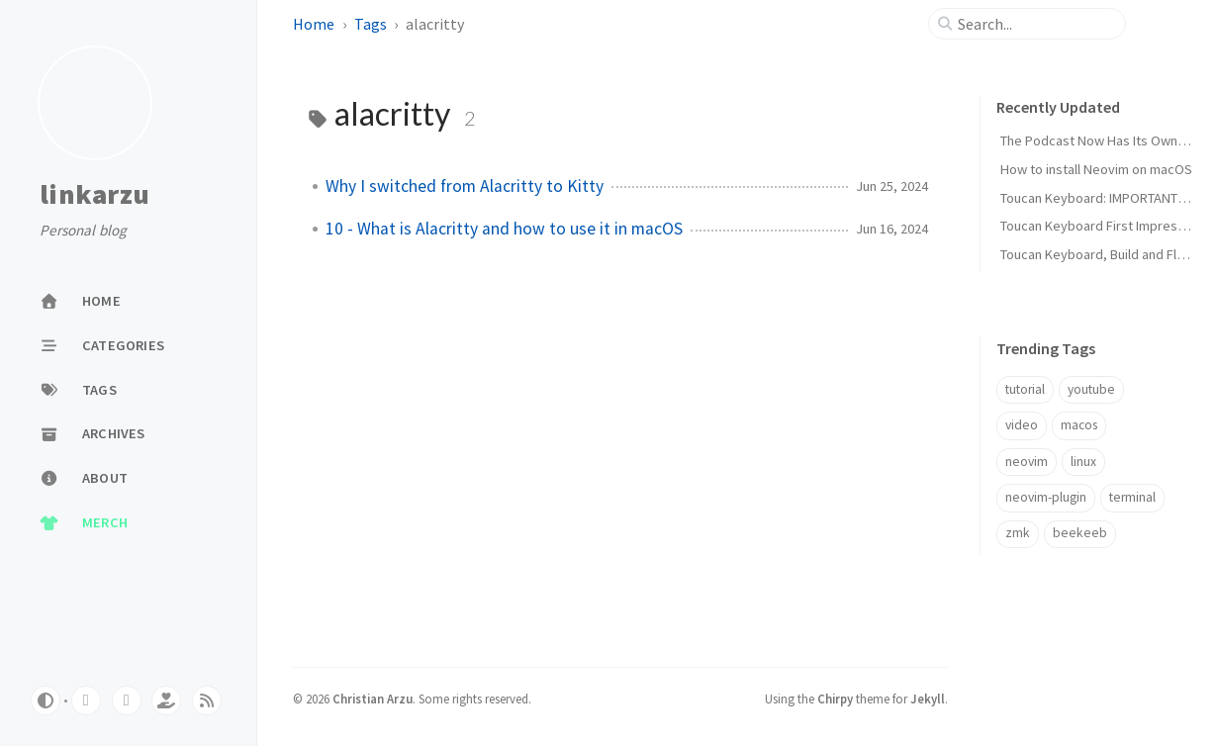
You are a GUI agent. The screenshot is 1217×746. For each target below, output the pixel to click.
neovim (1026, 461)
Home (313, 24)
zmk (1017, 532)
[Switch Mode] (45, 700)
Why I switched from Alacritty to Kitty (465, 186)
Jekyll (927, 698)
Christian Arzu (372, 698)
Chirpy (835, 698)
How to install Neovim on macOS (1096, 169)
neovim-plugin (1045, 497)
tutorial (1025, 389)
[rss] (207, 700)
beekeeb (1080, 532)
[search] (1035, 24)
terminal (1132, 497)
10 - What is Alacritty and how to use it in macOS (504, 228)
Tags (370, 24)
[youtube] (86, 700)
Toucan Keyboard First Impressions (1104, 225)
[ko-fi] (166, 700)
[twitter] (126, 700)
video (1021, 425)
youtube (1091, 389)
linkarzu (94, 195)
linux (1083, 461)
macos (1079, 425)
